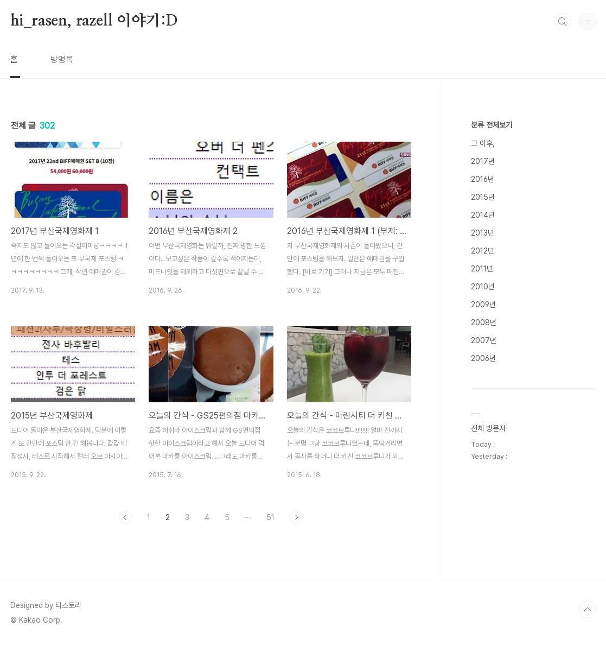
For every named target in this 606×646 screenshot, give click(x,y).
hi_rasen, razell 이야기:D (94, 21)
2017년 (483, 161)
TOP (587, 609)
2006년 (483, 358)
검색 (562, 22)
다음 (296, 517)
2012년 (482, 250)
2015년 (483, 197)
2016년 (482, 179)
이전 (125, 517)
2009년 (483, 304)
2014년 (483, 215)
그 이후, (483, 143)
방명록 (61, 59)
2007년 (483, 340)
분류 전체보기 (491, 125)
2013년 (482, 233)
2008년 (483, 322)
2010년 (483, 286)
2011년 (482, 268)
